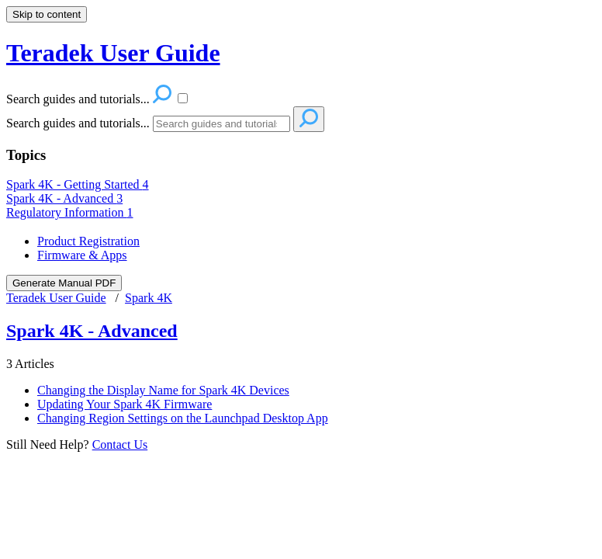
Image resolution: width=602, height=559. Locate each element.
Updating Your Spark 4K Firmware (124, 404)
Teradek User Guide (56, 297)
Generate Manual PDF (64, 283)
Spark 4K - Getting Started (77, 184)
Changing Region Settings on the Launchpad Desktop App (182, 418)
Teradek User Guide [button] (113, 53)
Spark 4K (148, 297)
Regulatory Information (69, 212)
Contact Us (120, 444)
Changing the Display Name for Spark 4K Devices (163, 390)
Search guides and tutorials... (78, 123)
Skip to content (46, 14)
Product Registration (88, 241)
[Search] (221, 124)
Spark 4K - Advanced (64, 198)
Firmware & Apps (82, 255)
